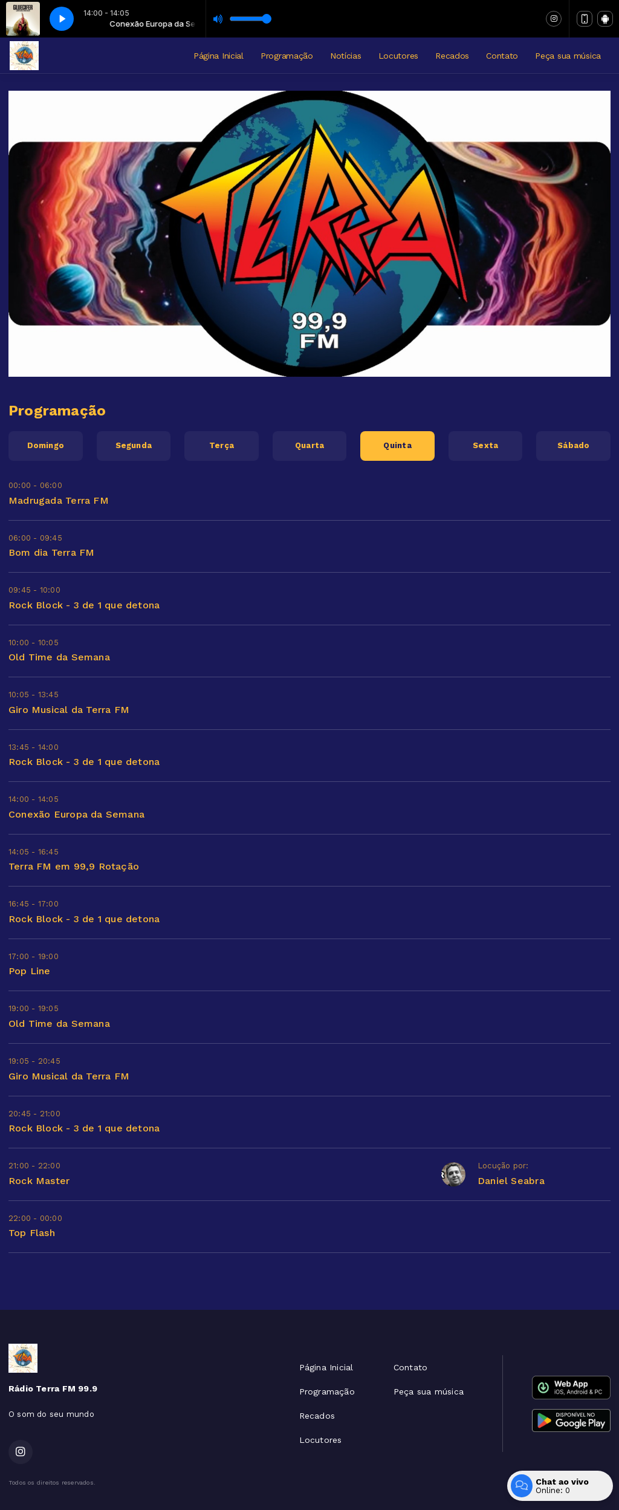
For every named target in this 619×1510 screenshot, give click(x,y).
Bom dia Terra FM (51, 552)
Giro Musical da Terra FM (68, 709)
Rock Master (39, 1180)
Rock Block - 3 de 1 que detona (84, 605)
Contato (502, 55)
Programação (287, 55)
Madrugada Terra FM (58, 500)
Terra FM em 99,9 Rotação (73, 866)
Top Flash (31, 1232)
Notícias (345, 55)
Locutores (398, 55)
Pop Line (29, 971)
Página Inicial (218, 55)
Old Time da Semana (59, 657)
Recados (452, 55)
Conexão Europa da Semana (76, 814)
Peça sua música (568, 55)
